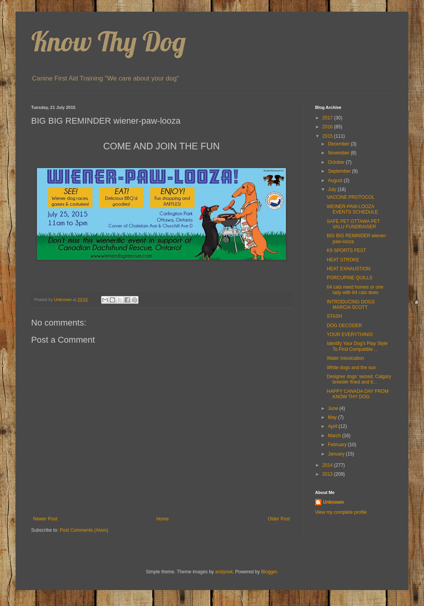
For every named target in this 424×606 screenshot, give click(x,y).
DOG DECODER (344, 325)
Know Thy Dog (108, 41)
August (336, 180)
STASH (334, 316)
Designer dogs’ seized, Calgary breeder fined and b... (359, 379)
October (337, 162)
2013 (328, 474)
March (335, 435)
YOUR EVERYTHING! (350, 334)
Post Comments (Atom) (84, 530)
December (339, 144)
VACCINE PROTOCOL (351, 197)
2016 (328, 127)
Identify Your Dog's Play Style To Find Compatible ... (357, 346)
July (333, 189)
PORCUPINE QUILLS (349, 277)
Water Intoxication (345, 358)
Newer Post (45, 519)
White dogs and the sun (351, 367)
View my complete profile (341, 512)
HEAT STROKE (343, 260)
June (333, 408)
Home (162, 519)
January (337, 454)
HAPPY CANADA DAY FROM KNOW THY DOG (358, 394)
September (340, 171)
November (339, 153)
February (338, 444)
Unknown (333, 502)
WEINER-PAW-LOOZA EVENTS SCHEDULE (352, 209)
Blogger (269, 571)
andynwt (224, 571)
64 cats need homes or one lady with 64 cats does (355, 289)
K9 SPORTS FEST (346, 250)
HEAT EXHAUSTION (348, 268)
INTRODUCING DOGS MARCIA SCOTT (351, 304)
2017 (328, 118)
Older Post (279, 519)
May (333, 417)
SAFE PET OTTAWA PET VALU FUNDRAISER (353, 224)
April (333, 426)
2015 (328, 136)
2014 (328, 465)
